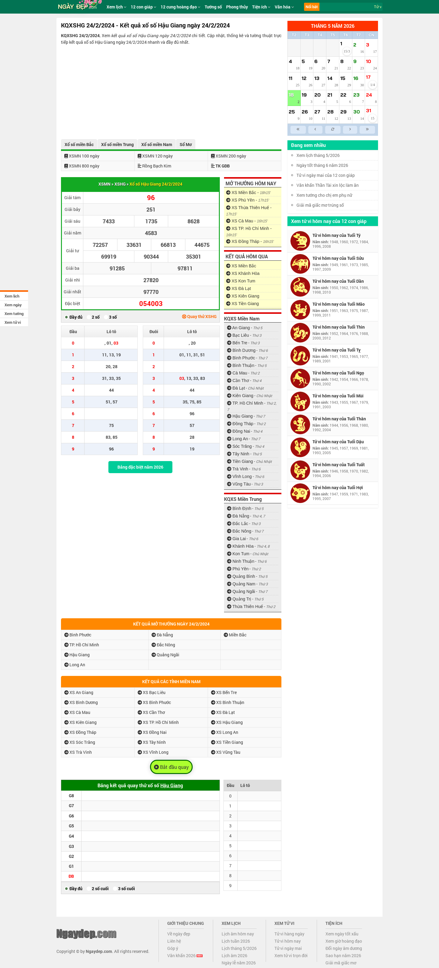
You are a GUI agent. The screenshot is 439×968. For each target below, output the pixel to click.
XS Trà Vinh (78, 752)
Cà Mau (237, 373)
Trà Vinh (237, 468)
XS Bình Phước (154, 702)
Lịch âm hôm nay (238, 934)
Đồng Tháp (240, 423)
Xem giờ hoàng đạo (343, 941)
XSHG (120, 184)
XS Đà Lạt (238, 288)
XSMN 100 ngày (81, 156)
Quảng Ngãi (241, 591)
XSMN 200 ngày (228, 156)
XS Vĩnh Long (153, 752)
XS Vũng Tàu (225, 752)
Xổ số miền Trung (117, 144)
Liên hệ (174, 941)
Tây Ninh (238, 453)
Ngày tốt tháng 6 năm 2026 (326, 165)
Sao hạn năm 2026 (343, 955)
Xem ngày (13, 304)
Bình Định (239, 508)
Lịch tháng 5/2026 (239, 948)
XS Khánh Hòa (243, 273)
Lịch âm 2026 (234, 955)
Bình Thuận (240, 365)
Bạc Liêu (238, 335)
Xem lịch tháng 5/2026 (318, 155)
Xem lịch (12, 296)
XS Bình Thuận (227, 702)
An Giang (238, 327)
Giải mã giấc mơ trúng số (320, 205)
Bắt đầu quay (171, 767)
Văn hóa (284, 7)
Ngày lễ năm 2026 (239, 963)
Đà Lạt (236, 388)
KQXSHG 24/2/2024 (80, 35)
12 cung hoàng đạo (180, 7)
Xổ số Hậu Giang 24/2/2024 (156, 184)
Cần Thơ (238, 380)
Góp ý (172, 948)
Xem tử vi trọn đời (291, 955)
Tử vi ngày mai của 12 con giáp (325, 175)
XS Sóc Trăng (79, 742)
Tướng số (213, 7)
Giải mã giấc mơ (340, 963)
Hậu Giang (240, 416)
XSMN (104, 184)
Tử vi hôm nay (287, 941)
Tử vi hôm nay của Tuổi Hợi (337, 487)
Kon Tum (238, 553)
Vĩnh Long (239, 476)
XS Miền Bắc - (248, 192)
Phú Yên (237, 568)
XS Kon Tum (240, 281)
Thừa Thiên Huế (245, 606)
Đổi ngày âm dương (343, 948)
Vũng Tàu (239, 484)
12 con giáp (143, 7)
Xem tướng (14, 313)
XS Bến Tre (224, 692)
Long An (237, 438)
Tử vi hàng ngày (289, 934)
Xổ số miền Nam (156, 144)
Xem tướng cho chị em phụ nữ (324, 195)
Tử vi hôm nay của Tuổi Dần (338, 281)
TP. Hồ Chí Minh (245, 403)
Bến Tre (237, 342)
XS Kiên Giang (242, 296)
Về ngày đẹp (178, 934)
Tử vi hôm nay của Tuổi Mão (338, 304)
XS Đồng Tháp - (250, 241)
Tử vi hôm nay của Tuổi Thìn (338, 327)
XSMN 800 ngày (81, 166)
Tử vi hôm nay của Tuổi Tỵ (336, 350)
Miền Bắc (235, 635)
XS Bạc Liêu (151, 692)
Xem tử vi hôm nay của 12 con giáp (329, 221)
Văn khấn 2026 (185, 955)
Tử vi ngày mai (288, 948)
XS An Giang (78, 692)
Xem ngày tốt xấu (341, 934)
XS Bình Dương (81, 702)
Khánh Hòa (240, 546)
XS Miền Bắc (241, 265)
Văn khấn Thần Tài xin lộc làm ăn (327, 185)
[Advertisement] (171, 91)
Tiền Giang (240, 461)
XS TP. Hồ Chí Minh (158, 722)
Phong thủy (237, 7)
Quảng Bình (241, 576)
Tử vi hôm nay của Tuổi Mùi (338, 396)
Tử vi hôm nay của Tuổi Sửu (338, 258)
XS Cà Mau (77, 712)
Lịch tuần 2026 (236, 941)
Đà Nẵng (238, 516)
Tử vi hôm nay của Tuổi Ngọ (338, 373)
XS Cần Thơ (151, 712)
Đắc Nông (239, 531)
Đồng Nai (238, 431)
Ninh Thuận (240, 561)
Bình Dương (241, 350)
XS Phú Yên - (247, 200)
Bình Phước (241, 357)
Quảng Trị (239, 599)
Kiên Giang (240, 395)
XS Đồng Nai (152, 732)
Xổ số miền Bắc (79, 144)
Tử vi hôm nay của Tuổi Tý (336, 235)
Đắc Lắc (237, 523)
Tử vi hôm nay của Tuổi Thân (339, 419)
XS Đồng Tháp (80, 732)
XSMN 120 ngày (155, 156)
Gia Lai (236, 538)
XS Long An (224, 732)
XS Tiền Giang (242, 303)
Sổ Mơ (186, 144)
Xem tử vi (13, 322)
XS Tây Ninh (152, 742)
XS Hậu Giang (227, 722)
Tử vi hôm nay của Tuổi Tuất (338, 464)
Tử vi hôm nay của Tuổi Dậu (338, 441)
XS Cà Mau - (247, 220)
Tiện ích (261, 7)
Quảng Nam (241, 583)
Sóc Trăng (239, 446)
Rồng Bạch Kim (154, 166)
